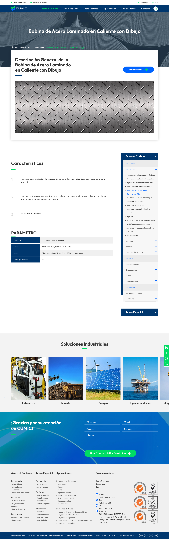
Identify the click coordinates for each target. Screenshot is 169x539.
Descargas (142, 3)
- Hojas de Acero (17, 503)
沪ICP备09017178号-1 (127, 535)
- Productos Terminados (20, 492)
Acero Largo (130, 241)
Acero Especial (71, 8)
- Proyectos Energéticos (65, 517)
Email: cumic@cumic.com (106, 495)
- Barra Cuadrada (42, 495)
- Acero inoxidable (42, 487)
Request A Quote (138, 70)
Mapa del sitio (71, 536)
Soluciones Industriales (84, 344)
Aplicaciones (110, 8)
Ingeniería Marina (140, 403)
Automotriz (29, 403)
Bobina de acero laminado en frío (139, 186)
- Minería (59, 487)
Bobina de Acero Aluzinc (136, 205)
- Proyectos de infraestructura (67, 515)
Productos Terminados (134, 252)
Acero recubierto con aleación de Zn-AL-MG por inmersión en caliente (141, 222)
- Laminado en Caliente (20, 517)
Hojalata (130, 216)
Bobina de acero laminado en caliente (141, 179)
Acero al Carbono (49, 8)
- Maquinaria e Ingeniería (66, 495)
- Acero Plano (16, 484)
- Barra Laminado (42, 514)
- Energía (59, 490)
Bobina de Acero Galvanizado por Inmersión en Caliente (139, 200)
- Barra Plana (40, 501)
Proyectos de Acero (64, 509)
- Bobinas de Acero (18, 501)
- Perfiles (14, 506)
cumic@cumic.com (38, 3)
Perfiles (128, 275)
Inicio (16, 47)
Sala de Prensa (128, 8)
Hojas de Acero (131, 270)
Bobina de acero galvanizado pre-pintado (139, 211)
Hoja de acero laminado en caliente (140, 183)
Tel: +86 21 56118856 (105, 501)
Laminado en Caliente (133, 293)
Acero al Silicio (132, 235)
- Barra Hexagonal (42, 503)
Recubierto (129, 299)
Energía (103, 403)
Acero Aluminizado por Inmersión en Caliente (140, 230)
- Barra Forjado (41, 512)
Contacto (145, 8)
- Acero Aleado (41, 484)
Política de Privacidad (85, 536)
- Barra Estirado (41, 517)
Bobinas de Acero (132, 264)
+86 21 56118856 (18, 3)
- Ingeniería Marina (63, 492)
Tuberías (128, 247)
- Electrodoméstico (63, 501)
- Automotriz (61, 484)
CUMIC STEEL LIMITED (34, 536)
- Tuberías (15, 490)
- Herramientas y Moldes (65, 498)
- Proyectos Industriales (65, 523)
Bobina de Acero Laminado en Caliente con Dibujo (65, 47)
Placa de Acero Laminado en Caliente (141, 175)
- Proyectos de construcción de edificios (71, 512)
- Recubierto (16, 520)
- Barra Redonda (41, 498)
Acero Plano (39, 47)
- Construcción (62, 504)
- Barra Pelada (41, 520)
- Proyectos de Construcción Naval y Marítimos (74, 520)
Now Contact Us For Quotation (110, 453)
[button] (4, 398)
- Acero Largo (16, 487)
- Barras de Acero (18, 509)
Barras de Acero (131, 281)
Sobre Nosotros (90, 8)
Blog (97, 487)
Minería (65, 403)
